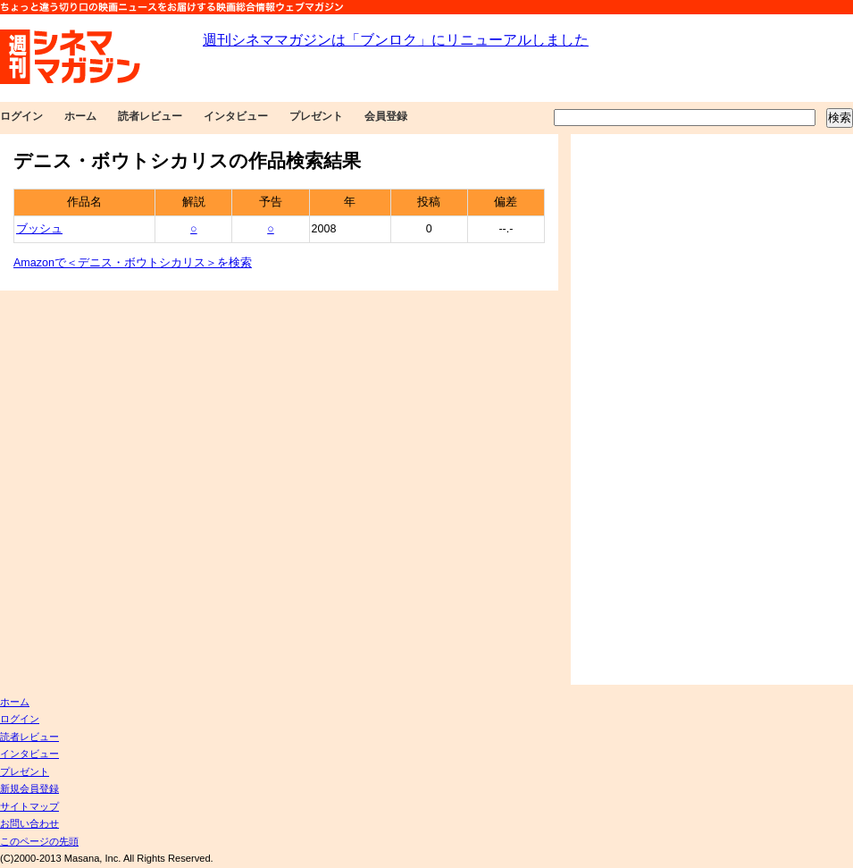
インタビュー (236, 116)
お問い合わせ (29, 823)
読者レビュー (150, 116)
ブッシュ (39, 229)
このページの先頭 (39, 841)
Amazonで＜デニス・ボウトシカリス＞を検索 (132, 263)
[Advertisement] (667, 409)
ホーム (80, 116)
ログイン (21, 116)
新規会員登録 (29, 788)
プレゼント (316, 116)
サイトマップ (29, 806)
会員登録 (385, 116)
